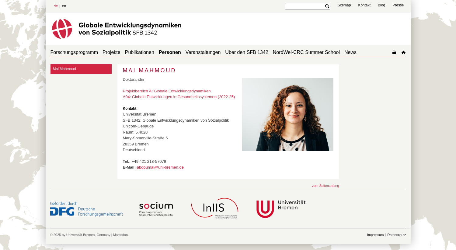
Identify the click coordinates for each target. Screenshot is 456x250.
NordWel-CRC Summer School (306, 52)
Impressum (375, 235)
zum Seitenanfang (325, 186)
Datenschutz (396, 235)
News (350, 52)
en (64, 6)
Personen (170, 52)
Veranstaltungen (203, 52)
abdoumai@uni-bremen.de (160, 167)
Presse (398, 5)
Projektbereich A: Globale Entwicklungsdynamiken (167, 91)
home (403, 52)
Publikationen (139, 52)
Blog (381, 5)
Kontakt (364, 5)
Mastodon (120, 235)
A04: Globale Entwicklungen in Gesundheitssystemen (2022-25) (179, 97)
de (56, 6)
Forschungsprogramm (74, 52)
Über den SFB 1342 (246, 52)
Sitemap (344, 5)
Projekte (111, 52)
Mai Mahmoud (64, 69)
